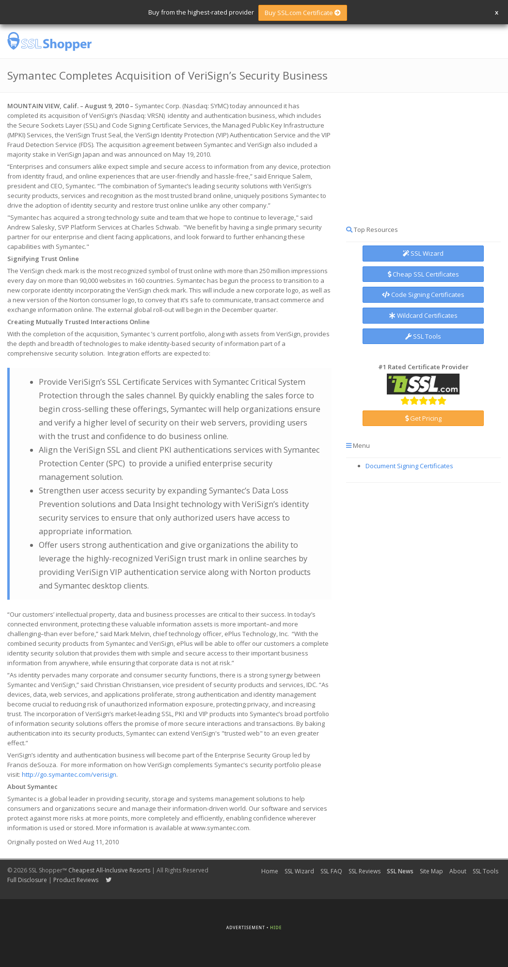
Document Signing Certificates (409, 465)
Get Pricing (423, 418)
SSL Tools (423, 336)
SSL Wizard (423, 253)
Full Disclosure (27, 880)
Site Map (431, 871)
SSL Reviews (365, 871)
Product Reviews (75, 880)
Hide (276, 927)
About (457, 871)
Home (269, 871)
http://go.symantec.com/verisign (69, 774)
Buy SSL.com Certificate (303, 12)
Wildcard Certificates (423, 315)
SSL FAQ (331, 871)
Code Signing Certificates (423, 294)
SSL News (400, 871)
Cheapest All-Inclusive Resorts (109, 870)
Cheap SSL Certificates (423, 274)
